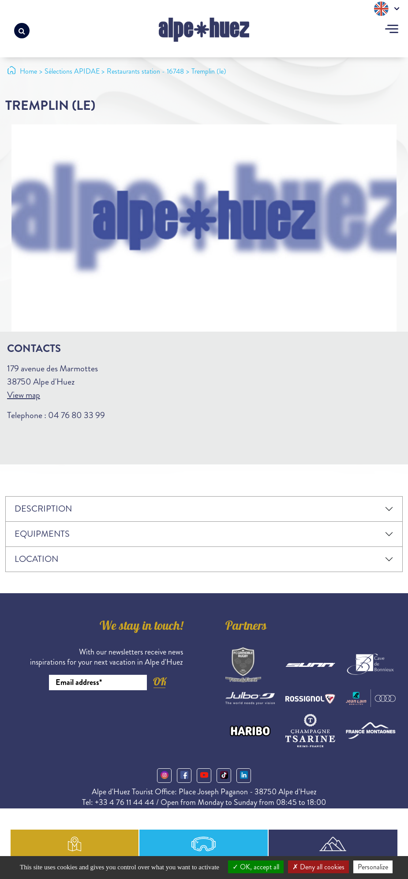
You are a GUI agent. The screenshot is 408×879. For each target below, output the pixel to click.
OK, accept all (255, 867)
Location (36, 559)
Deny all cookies (318, 867)
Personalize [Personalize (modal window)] (373, 867)
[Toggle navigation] (391, 30)
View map (23, 395)
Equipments (42, 533)
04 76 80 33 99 (76, 415)
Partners (246, 627)
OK (159, 681)
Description (43, 508)
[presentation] (116, 714)
